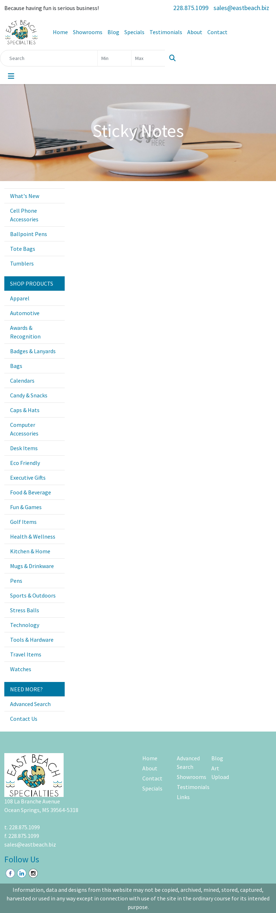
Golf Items (23, 521)
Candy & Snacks (28, 395)
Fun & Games (26, 507)
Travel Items (25, 654)
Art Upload (220, 772)
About (194, 32)
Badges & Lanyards (33, 351)
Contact (217, 32)
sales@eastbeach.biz (241, 8)
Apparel (19, 298)
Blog (113, 32)
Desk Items (24, 448)
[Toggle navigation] (11, 76)
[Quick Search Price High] (148, 58)
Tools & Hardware (32, 639)
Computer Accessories (24, 429)
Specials (134, 32)
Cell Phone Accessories (24, 215)
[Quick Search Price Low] (114, 58)
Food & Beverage (30, 492)
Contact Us (23, 718)
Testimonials (166, 32)
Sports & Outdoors (33, 595)
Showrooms (87, 32)
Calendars (22, 380)
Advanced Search (30, 703)
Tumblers (22, 263)
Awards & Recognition (25, 332)
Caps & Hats (25, 410)
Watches (20, 669)
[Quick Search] (49, 58)
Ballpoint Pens (28, 234)
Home (60, 32)
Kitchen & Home (30, 551)
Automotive (25, 313)
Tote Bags (22, 248)
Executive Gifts (28, 477)
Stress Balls (24, 610)
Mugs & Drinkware (32, 566)
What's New (24, 195)
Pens (16, 580)
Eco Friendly (25, 462)
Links (183, 797)
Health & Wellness (32, 536)
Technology (24, 624)
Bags (16, 365)
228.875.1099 (190, 8)
